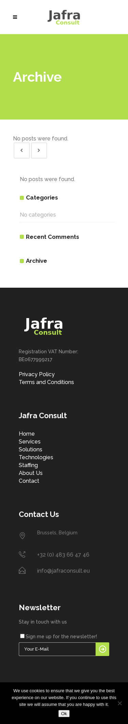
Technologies (36, 457)
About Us (31, 473)
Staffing (28, 465)
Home (27, 434)
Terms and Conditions (46, 382)
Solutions (30, 449)
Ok (64, 713)
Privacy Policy (37, 374)
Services (30, 441)
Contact (29, 481)
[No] (119, 703)
